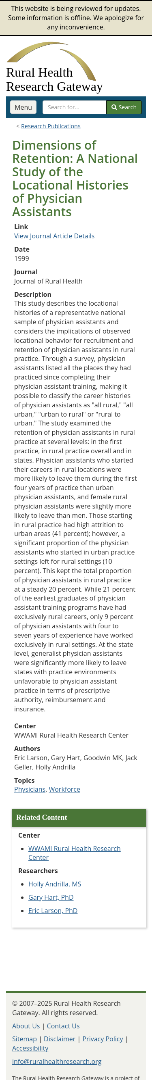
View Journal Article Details (54, 235)
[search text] (75, 107)
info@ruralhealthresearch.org (56, 1061)
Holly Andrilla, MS (54, 884)
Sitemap (24, 1038)
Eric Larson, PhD (52, 910)
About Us (26, 1026)
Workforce (64, 789)
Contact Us (63, 1026)
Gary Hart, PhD (51, 897)
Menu (23, 107)
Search (124, 107)
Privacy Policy (102, 1038)
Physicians (29, 789)
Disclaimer (59, 1038)
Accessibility (30, 1048)
